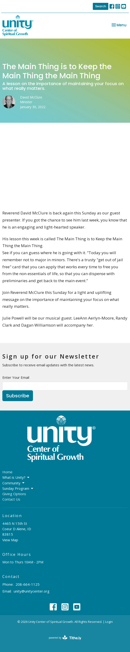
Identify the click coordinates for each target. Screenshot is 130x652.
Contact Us (11, 499)
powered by (65, 637)
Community (13, 483)
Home (7, 472)
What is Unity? (16, 477)
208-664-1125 (28, 584)
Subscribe (17, 395)
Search (100, 6)
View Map (10, 539)
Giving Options (14, 493)
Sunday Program (18, 488)
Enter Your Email (15, 377)
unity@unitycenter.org (31, 591)
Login (109, 622)
